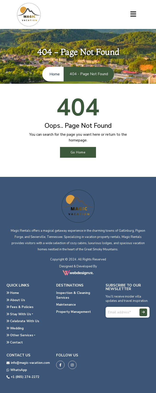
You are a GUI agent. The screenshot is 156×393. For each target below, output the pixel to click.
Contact (14, 342)
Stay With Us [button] (18, 314)
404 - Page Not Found (89, 74)
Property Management (73, 312)
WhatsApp (16, 370)
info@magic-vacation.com (28, 363)
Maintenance (66, 305)
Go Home (78, 152)
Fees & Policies (19, 307)
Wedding (15, 328)
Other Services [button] (19, 335)
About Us (15, 300)
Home (12, 293)
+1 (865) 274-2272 (22, 377)
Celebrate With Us (22, 321)
